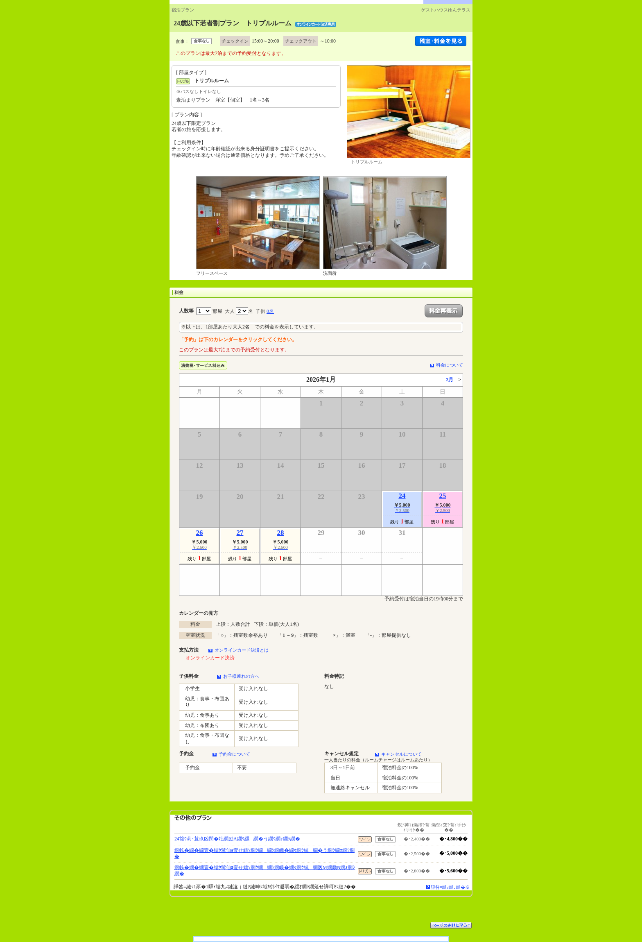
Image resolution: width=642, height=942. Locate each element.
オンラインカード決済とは (242, 650)
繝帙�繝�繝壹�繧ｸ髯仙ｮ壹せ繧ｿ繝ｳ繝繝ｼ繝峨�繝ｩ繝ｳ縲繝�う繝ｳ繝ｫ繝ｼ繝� (264, 853)
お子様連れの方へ (241, 676)
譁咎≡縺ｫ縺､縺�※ (450, 887)
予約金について (234, 754)
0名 (270, 311)
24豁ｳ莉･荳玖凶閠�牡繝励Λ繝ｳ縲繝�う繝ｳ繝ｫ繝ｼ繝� (237, 839)
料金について (449, 364)
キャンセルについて (401, 754)
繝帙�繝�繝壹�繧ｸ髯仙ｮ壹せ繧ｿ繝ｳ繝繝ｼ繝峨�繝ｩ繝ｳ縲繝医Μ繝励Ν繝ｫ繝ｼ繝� (264, 871)
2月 (449, 380)
